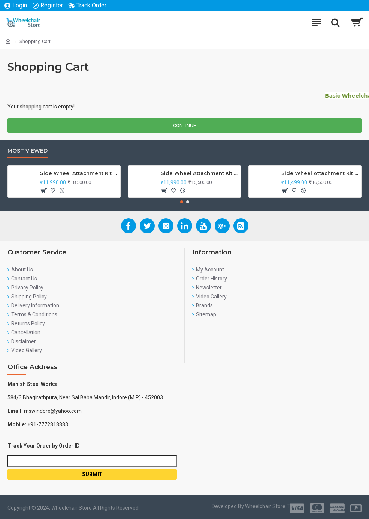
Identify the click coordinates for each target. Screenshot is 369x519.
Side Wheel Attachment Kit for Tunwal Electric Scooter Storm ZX (320, 173)
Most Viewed (27, 151)
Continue (184, 125)
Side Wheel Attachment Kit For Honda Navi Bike (199, 173)
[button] (181, 201)
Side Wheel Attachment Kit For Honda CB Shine (78, 173)
